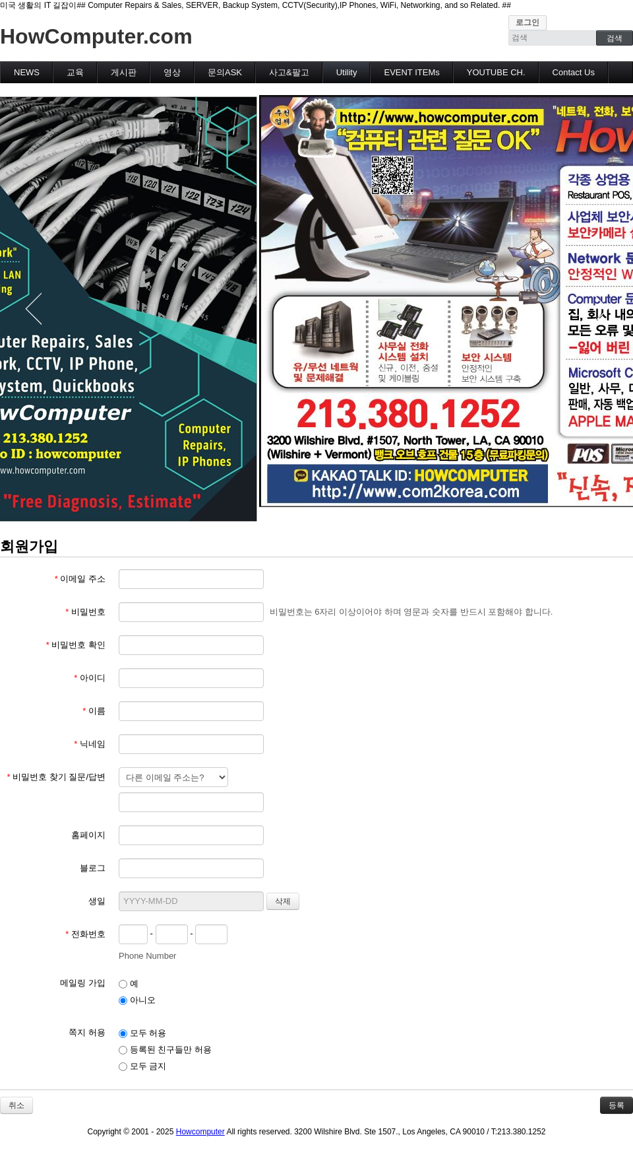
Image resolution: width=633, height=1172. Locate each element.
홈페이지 (88, 835)
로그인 (527, 22)
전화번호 (85, 934)
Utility (346, 72)
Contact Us (574, 72)
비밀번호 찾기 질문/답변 (56, 777)
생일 (97, 901)
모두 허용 (142, 1033)
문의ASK (225, 72)
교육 (75, 72)
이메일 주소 (80, 579)
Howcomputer (200, 1131)
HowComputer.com (96, 36)
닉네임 (90, 744)
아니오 (137, 1000)
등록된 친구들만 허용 (165, 1049)
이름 (94, 711)
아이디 (90, 678)
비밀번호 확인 (76, 645)
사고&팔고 (289, 72)
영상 (172, 72)
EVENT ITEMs (411, 72)
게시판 (123, 72)
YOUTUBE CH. (496, 72)
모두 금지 (142, 1066)
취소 (16, 1105)
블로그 (93, 868)
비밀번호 (85, 612)
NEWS (27, 72)
